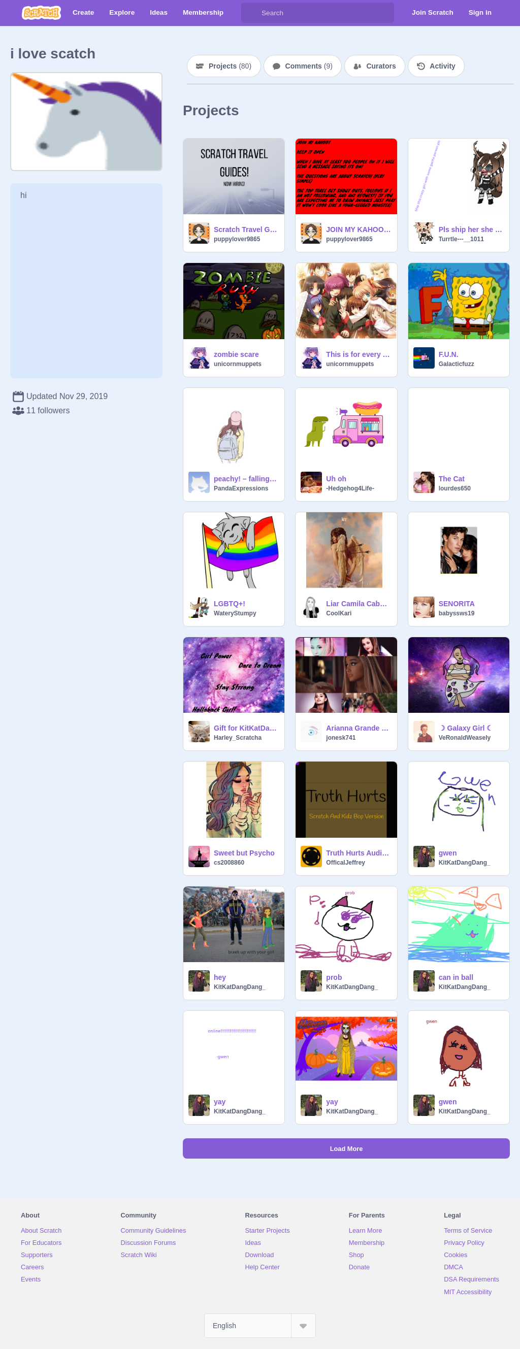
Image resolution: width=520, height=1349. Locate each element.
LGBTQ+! (229, 604)
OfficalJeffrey (345, 862)
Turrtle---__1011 (461, 239)
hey (220, 977)
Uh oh (336, 479)
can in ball (456, 977)
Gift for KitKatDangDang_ (246, 728)
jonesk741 (340, 737)
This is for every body (358, 354)
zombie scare (236, 354)
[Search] (251, 13)
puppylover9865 (237, 239)
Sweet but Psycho (244, 853)
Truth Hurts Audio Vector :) (358, 853)
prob (334, 977)
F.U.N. (449, 354)
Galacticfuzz (456, 364)
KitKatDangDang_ (465, 862)
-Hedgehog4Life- (350, 488)
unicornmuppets (238, 364)
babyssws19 (457, 613)
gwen (448, 853)
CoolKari (338, 613)
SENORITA (457, 604)
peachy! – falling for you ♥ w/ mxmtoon (246, 479)
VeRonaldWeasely (465, 737)
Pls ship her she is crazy (471, 229)
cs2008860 (229, 862)
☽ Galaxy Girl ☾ (466, 728)
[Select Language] (260, 1325)
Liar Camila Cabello (358, 604)
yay (219, 1102)
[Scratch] (41, 12)
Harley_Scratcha (238, 737)
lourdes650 (455, 488)
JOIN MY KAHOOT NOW (358, 229)
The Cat (452, 479)
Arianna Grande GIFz (358, 728)
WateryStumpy (235, 613)
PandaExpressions (241, 488)
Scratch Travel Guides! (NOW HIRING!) (246, 229)
